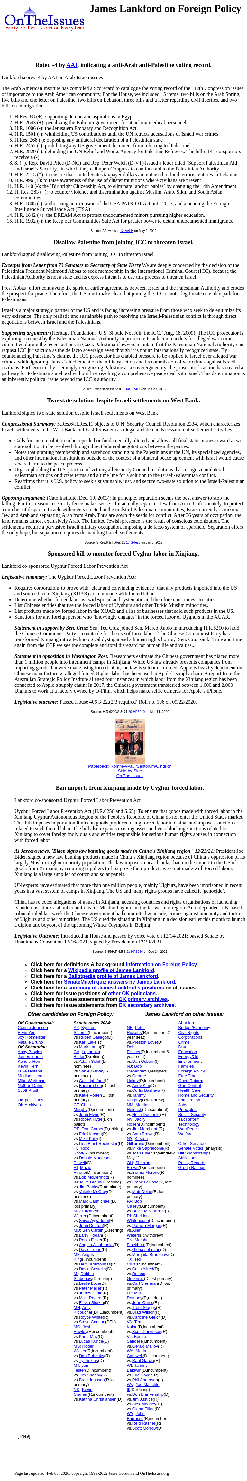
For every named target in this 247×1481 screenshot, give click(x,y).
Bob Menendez (136, 1068)
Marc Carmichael (94, 1201)
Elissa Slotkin (91, 1302)
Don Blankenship (148, 1394)
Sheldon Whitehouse (138, 1218)
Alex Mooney (144, 1404)
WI (129, 1365)
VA (129, 1322)
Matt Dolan (142, 1191)
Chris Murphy (82, 1107)
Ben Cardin (92, 1230)
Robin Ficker (90, 1239)
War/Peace (188, 1129)
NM (130, 1104)
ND (77, 1389)
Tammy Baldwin (137, 1368)
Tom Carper (93, 1129)
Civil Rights (188, 1032)
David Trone (90, 1249)
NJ (129, 1066)
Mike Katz (88, 1138)
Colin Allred (142, 1268)
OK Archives (29, 1104)
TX (129, 1259)
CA (76, 1051)
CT (76, 1104)
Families (186, 1066)
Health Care (189, 1090)
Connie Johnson (33, 1027)
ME (77, 1254)
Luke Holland (30, 1071)
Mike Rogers (90, 1297)
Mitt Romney (134, 1295)
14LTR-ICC (133, 389)
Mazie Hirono (82, 1170)
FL (76, 1148)
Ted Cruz (134, 1261)
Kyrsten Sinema (85, 1030)
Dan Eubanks (91, 1355)
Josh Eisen (142, 1153)
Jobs (182, 1104)
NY (129, 1138)
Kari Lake (87, 1042)
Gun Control (189, 1085)
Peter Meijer (90, 1288)
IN (76, 1182)
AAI (71, 64)
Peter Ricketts (136, 1030)
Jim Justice (142, 1399)
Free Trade (188, 1075)
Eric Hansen (90, 1133)
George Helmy (136, 1078)
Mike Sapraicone (147, 1148)
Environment (190, 1061)
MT (76, 1365)
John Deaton (91, 1225)
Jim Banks (88, 1186)
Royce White (91, 1317)
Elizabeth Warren (86, 1213)
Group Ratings (191, 1167)
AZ (76, 1027)
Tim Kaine (134, 1324)
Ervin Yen (26, 1032)
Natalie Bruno (30, 1042)
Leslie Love (89, 1283)
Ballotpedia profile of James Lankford (113, 976)
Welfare (185, 1133)
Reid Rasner (143, 1423)
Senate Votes (190, 1148)
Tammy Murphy (136, 1097)
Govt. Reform (190, 1080)
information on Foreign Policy (161, 964)
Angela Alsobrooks (96, 1244)
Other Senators (192, 1143)
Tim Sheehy (90, 1375)
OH (130, 1162)
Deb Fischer (134, 1049)
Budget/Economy (194, 1027)
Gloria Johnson (146, 1249)
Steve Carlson (92, 1322)
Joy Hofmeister (32, 1037)
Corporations (190, 1037)
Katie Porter (90, 1095)
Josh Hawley (83, 1329)
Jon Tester (81, 1368)
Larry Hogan (90, 1235)
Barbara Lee (90, 1085)
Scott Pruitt (28, 1090)
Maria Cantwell (136, 1353)
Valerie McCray (93, 1191)
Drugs (183, 1046)
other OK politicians (132, 993)
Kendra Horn (29, 1061)
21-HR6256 (134, 951)
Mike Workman (31, 1080)
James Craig (90, 1293)
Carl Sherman (145, 1283)
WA (130, 1350)
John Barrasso (136, 1416)
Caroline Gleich (146, 1317)
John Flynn (89, 1114)
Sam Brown (143, 1133)
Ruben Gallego (93, 1037)
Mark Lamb (89, 1046)
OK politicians (30, 1100)
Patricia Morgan (146, 1225)
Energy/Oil (188, 1056)
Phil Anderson (145, 1379)
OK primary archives (143, 999)
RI (129, 1215)
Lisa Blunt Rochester (98, 1143)
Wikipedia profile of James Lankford (111, 970)
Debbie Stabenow (84, 1276)
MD (77, 1230)
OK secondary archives (146, 1005)
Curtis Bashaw (145, 1090)
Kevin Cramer (83, 1392)
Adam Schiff (90, 1061)
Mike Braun (90, 1182)
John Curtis (142, 1302)
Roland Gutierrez (136, 1276)
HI (76, 1167)
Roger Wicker (84, 1348)
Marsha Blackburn (138, 1242)
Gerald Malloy (145, 1346)
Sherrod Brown (138, 1165)
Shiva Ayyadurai (94, 1220)
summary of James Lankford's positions (116, 987)
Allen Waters (134, 1232)
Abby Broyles (30, 1051)
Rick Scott (81, 1150)
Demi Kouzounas (95, 1264)
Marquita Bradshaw (150, 1254)
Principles (187, 1109)
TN (129, 1239)
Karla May (88, 1336)
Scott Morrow (144, 1428)
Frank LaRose (145, 1182)
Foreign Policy (191, 1071)
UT (129, 1293)
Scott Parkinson (146, 1331)
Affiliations (187, 1157)
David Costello (92, 1268)
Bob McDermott (93, 1177)
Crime (183, 1042)
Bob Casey (134, 1204)
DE (76, 1129)
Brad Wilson (143, 1312)
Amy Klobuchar (83, 1310)
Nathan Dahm (30, 1085)
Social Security (192, 1114)
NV (130, 1119)
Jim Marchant (145, 1129)
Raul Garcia (143, 1360)
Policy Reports (191, 1162)
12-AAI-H (126, 231)
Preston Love (144, 1042)
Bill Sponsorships (194, 1153)
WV (130, 1384)
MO (77, 1326)
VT (129, 1336)
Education (187, 1051)
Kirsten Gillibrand (137, 1141)
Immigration (189, 1100)
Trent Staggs (144, 1307)
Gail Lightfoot (91, 1080)
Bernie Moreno (146, 1172)
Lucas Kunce (91, 1341)
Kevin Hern (28, 1066)
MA (77, 1211)
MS (77, 1346)
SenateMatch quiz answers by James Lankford (119, 982)
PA (129, 1201)
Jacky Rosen (136, 1122)
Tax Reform (188, 1119)
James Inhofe (30, 1056)
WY (130, 1413)
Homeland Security (196, 1095)
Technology (188, 1124)
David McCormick (148, 1211)
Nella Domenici (146, 1114)
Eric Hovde (142, 1375)
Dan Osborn (143, 1061)
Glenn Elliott (143, 1408)
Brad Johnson (92, 1379)
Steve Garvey (91, 1071)
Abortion (186, 1022)
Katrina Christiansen (97, 1399)
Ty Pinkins (88, 1360)
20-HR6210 (136, 711)
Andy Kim (141, 1085)
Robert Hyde (90, 1119)
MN (77, 1307)
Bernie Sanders (136, 1339)
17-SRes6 (133, 542)
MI (76, 1273)
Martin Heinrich (137, 1107)
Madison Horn (31, 1075)
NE (130, 1027)
